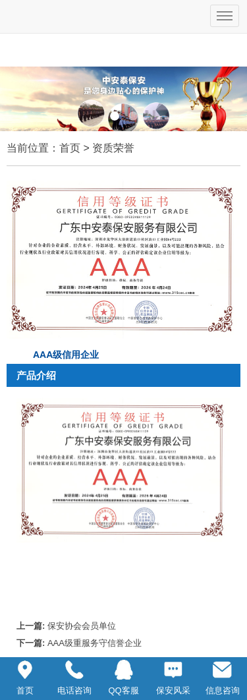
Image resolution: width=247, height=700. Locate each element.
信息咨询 (223, 676)
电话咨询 (74, 676)
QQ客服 (123, 676)
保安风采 (173, 676)
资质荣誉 (113, 148)
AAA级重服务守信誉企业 (94, 643)
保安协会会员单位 (81, 626)
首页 (69, 148)
